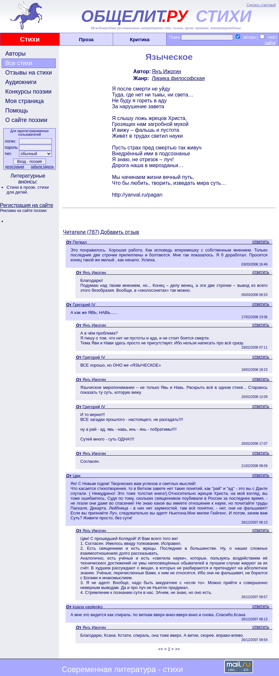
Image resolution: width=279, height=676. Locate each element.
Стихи (30, 39)
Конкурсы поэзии (28, 91)
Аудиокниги (20, 82)
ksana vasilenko (88, 606)
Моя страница (24, 101)
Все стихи (18, 63)
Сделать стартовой (261, 5)
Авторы (15, 53)
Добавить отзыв (119, 232)
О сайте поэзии (26, 120)
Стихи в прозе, (22, 187)
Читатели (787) (81, 232)
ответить (260, 241)
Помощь (16, 110)
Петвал (80, 242)
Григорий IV (84, 304)
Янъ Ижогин (166, 71)
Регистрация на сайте (26, 205)
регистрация (14, 166)
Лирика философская (178, 78)
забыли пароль (42, 166)
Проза (86, 39)
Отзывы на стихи (28, 72)
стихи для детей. (28, 190)
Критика (139, 39)
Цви (76, 475)
